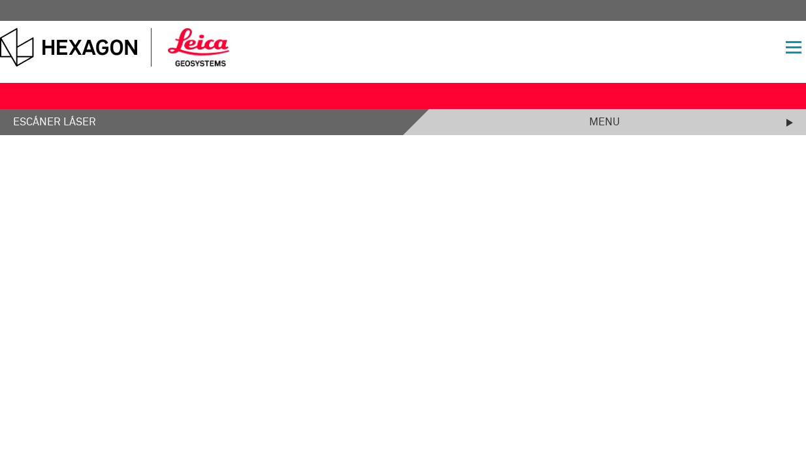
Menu (604, 122)
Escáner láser (54, 122)
